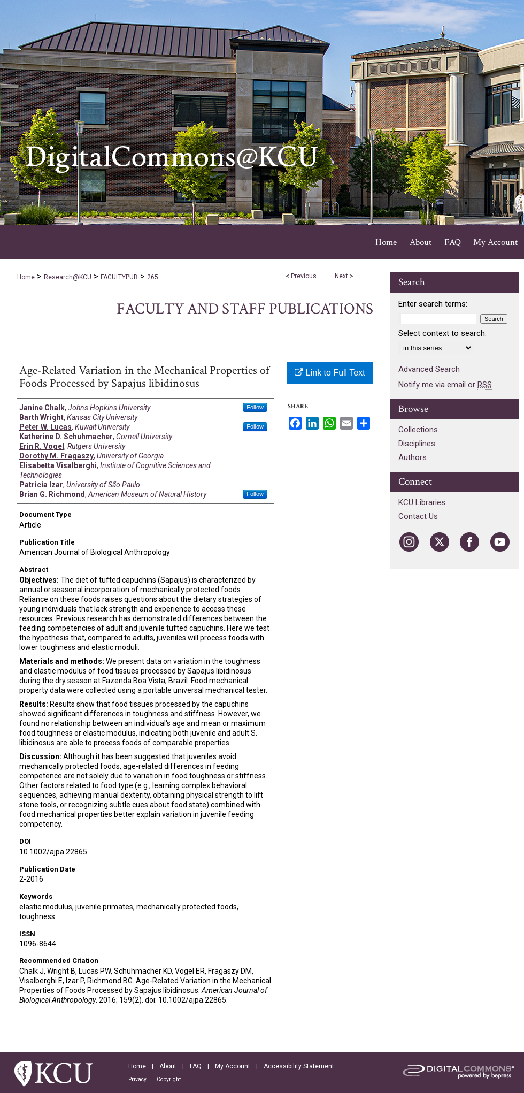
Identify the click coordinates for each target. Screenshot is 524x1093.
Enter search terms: (432, 304)
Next (341, 276)
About (167, 1066)
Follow (255, 407)
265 (152, 277)
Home (26, 277)
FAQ (196, 1066)
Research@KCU (67, 277)
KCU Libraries (421, 502)
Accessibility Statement (299, 1066)
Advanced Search (429, 369)
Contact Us (418, 516)
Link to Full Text (330, 372)
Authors (412, 457)
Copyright (169, 1079)
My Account (232, 1066)
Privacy (137, 1079)
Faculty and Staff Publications (245, 309)
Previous (304, 276)
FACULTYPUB (119, 277)
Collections (418, 429)
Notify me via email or (445, 384)
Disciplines (416, 443)
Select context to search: (442, 333)
